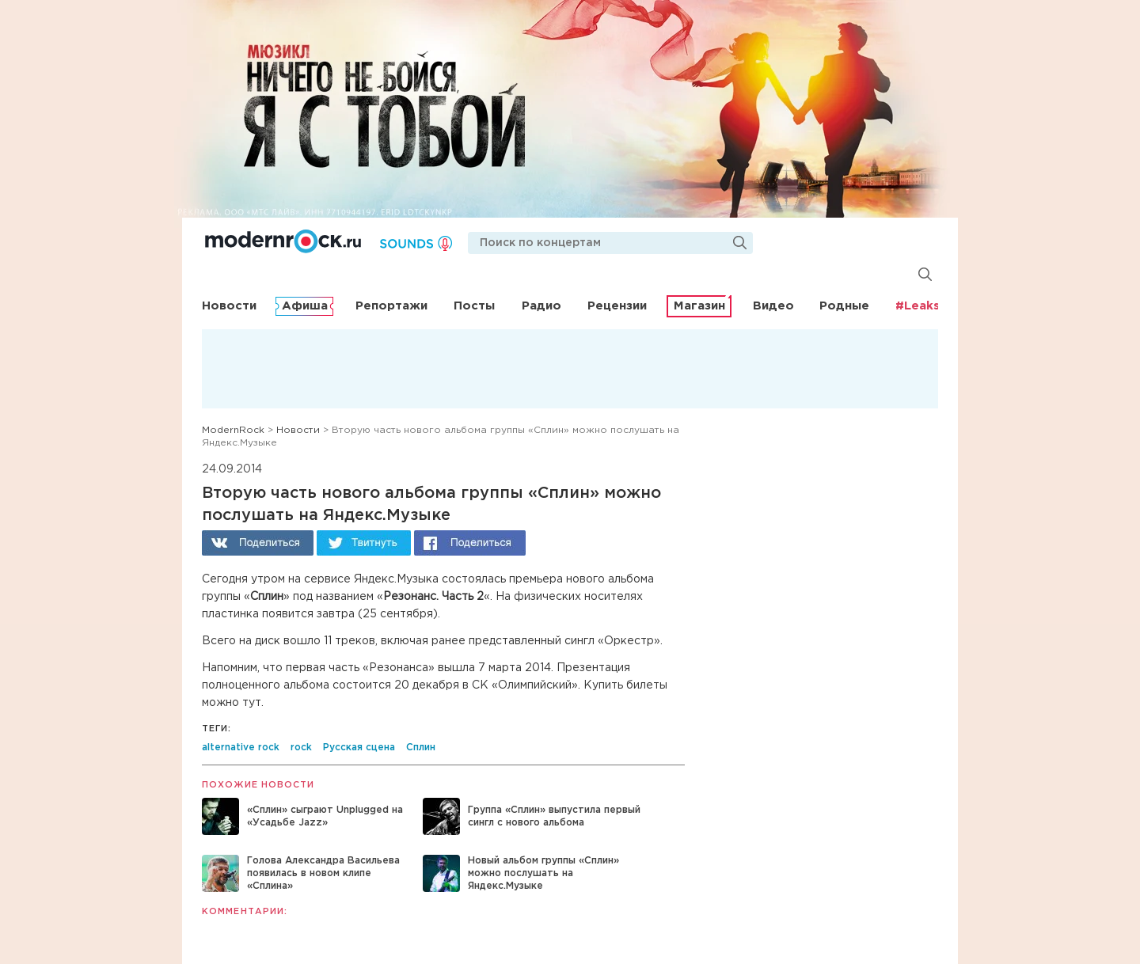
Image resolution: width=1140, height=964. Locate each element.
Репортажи (391, 306)
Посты (474, 306)
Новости (229, 306)
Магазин (699, 306)
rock (301, 747)
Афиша (305, 306)
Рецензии (617, 306)
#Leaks (917, 306)
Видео (773, 306)
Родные (844, 306)
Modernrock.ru (283, 241)
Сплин (420, 747)
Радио (541, 306)
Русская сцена (359, 747)
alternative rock (240, 747)
